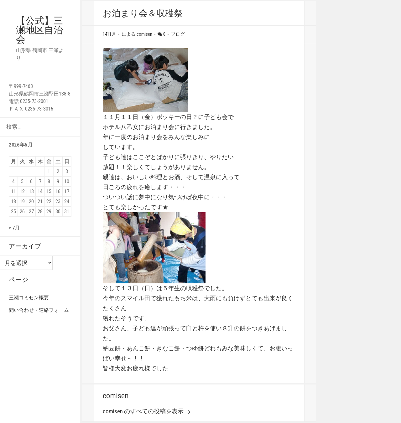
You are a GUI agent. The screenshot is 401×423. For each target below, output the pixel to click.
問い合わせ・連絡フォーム (39, 310)
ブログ (178, 34)
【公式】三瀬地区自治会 (39, 30)
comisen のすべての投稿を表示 (144, 411)
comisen (144, 34)
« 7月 (14, 228)
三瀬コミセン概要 (29, 298)
